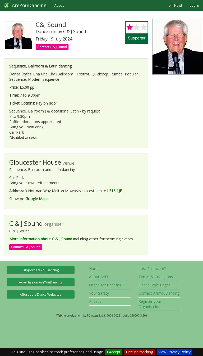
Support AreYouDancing (40, 270)
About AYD (98, 276)
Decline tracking (139, 351)
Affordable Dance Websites (40, 294)
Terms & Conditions (156, 276)
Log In (194, 5)
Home (94, 268)
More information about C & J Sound (40, 238)
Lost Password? (152, 268)
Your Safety (99, 293)
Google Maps (36, 198)
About (59, 5)
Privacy (95, 301)
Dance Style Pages (154, 284)
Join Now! (175, 5)
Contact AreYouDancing (159, 293)
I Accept (114, 351)
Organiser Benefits (105, 284)
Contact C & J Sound (52, 47)
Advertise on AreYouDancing (40, 282)
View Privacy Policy (174, 351)
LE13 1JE (114, 190)
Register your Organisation (150, 304)
